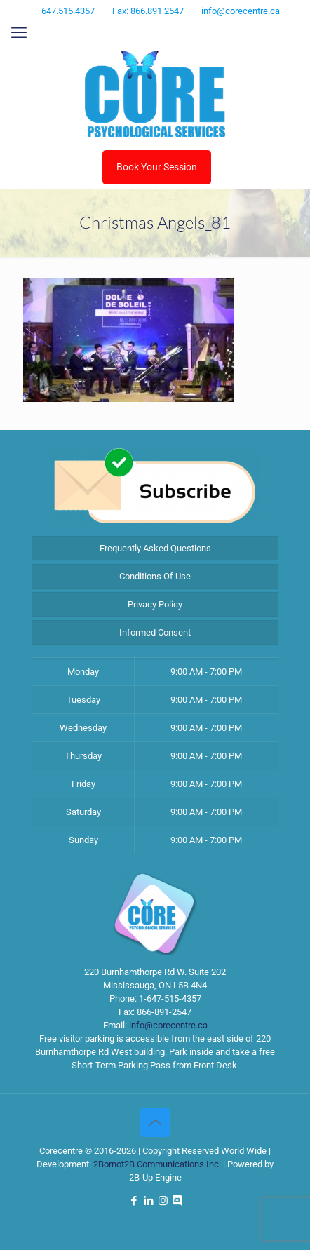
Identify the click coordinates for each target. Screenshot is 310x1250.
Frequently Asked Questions (155, 548)
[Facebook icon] (130, 29)
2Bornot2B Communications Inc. (157, 1164)
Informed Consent (155, 632)
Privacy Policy (155, 604)
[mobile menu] (19, 33)
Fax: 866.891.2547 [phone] (148, 11)
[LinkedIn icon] (147, 29)
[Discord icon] (182, 29)
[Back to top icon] (155, 1122)
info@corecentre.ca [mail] (240, 11)
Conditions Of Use (155, 576)
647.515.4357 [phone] (68, 11)
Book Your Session (156, 167)
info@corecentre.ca (168, 1025)
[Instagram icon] (165, 29)
